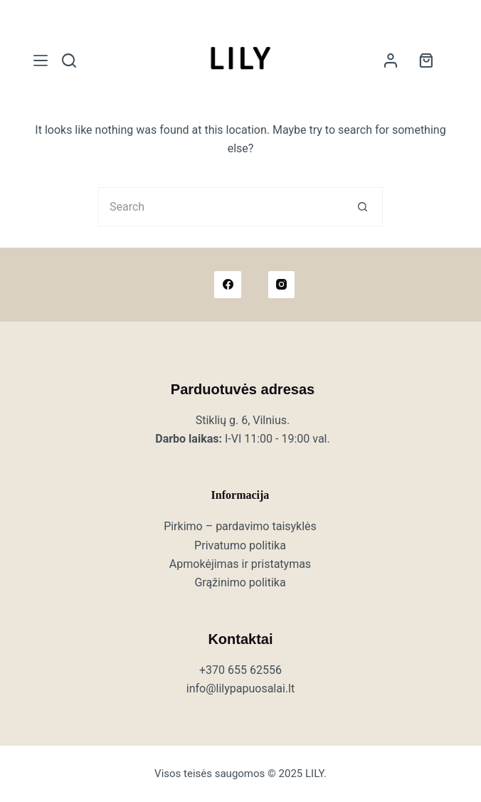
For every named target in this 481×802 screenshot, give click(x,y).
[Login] (391, 60)
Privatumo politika (240, 545)
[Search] (69, 60)
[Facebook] (227, 284)
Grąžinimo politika (239, 582)
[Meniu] (40, 60)
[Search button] (363, 206)
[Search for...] (221, 206)
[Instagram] (281, 284)
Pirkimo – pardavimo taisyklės (240, 526)
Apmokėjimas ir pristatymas (240, 564)
